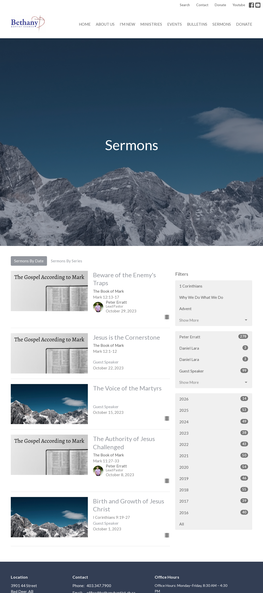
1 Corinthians (190, 286)
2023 (213, 432)
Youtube (238, 5)
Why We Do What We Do (201, 297)
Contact (202, 5)
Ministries (151, 24)
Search (185, 5)
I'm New (127, 24)
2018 (213, 489)
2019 (213, 478)
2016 (213, 512)
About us (105, 24)
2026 (213, 398)
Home (85, 24)
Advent (185, 308)
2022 (213, 444)
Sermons (221, 24)
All (181, 524)
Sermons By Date (29, 261)
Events (174, 24)
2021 (213, 455)
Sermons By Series (66, 261)
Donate (220, 5)
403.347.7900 (99, 585)
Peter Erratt (213, 336)
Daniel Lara (213, 347)
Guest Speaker (213, 370)
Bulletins (197, 24)
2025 (213, 410)
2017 (213, 500)
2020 (213, 467)
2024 (213, 421)
